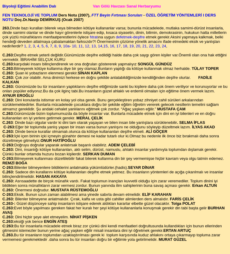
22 (151, 46)
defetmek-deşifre (130, 37)
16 (111, 46)
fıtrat (94, 37)
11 (80, 46)
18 (124, 46)
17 (118, 46)
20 (137, 46)
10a (66, 46)
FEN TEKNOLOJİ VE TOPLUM (30, 15)
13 (93, 46)
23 (157, 46)
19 (131, 46)
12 (87, 46)
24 (164, 46)
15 (105, 46)
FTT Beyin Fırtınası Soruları (116, 15)
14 (100, 46)
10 (74, 46)
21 (144, 46)
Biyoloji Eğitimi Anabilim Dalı (29, 6)
